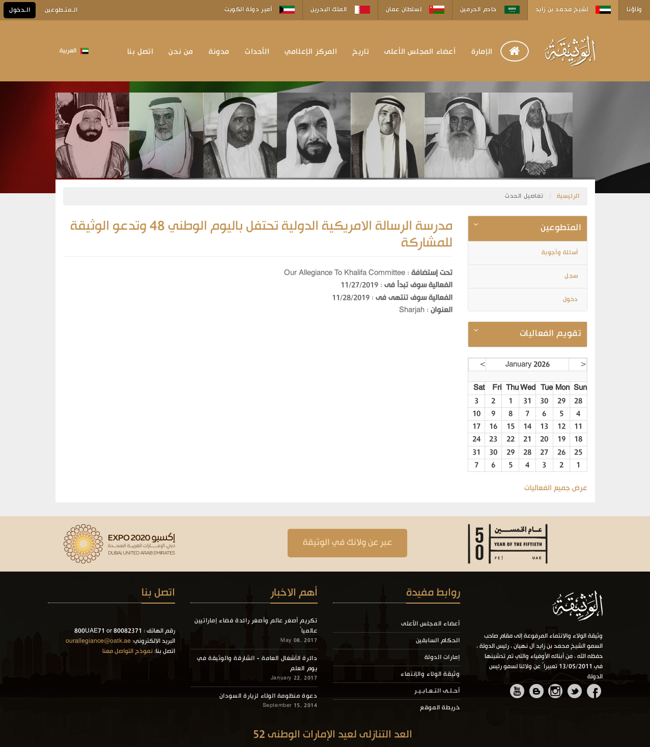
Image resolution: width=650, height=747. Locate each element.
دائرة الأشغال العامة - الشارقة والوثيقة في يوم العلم (257, 663)
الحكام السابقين (438, 640)
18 (578, 439)
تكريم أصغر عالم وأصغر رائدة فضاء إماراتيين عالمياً (255, 626)
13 (544, 426)
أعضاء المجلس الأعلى (420, 51)
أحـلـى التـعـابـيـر (437, 691)
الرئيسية (568, 196)
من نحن (180, 51)
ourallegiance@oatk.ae (98, 641)
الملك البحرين (340, 9)
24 (476, 439)
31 (527, 401)
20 (544, 439)
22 (510, 439)
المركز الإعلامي (311, 51)
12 (561, 426)
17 (476, 426)
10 (476, 414)
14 (527, 426)
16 (493, 426)
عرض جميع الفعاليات (555, 488)
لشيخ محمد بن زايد (573, 9)
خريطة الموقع (440, 707)
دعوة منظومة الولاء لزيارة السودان (268, 696)
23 (493, 439)
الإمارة (482, 51)
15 (510, 426)
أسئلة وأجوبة (561, 252)
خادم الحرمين (490, 9)
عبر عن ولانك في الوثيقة (347, 543)
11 (578, 426)
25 (578, 452)
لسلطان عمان (415, 9)
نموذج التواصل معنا (127, 651)
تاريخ (360, 51)
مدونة (219, 51)
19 (561, 439)
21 (527, 439)
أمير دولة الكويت (259, 9)
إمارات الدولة (442, 657)
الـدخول (19, 10)
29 (561, 401)
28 (578, 401)
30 (544, 401)
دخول (571, 299)
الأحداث (257, 51)
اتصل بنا (140, 51)
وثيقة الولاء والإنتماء (430, 674)
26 (561, 452)
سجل (572, 276)
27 (544, 452)
